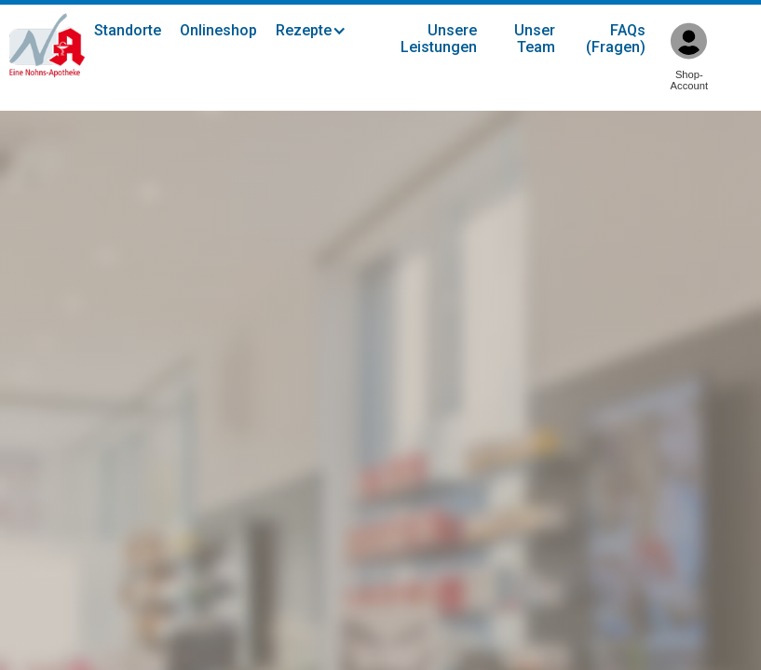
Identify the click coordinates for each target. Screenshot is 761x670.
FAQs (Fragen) (615, 38)
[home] (47, 45)
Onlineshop (218, 30)
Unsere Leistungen (439, 38)
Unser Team (534, 38)
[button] (320, 30)
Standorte (127, 30)
